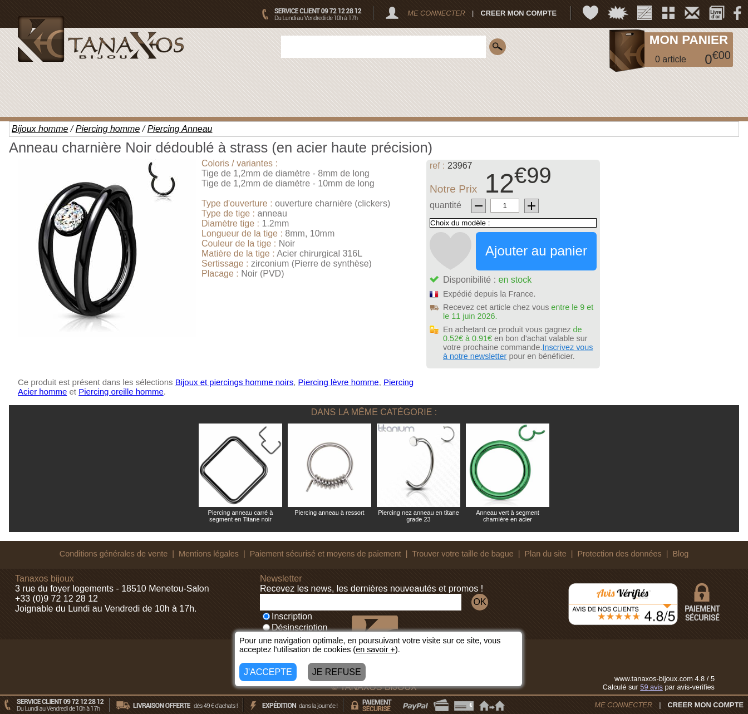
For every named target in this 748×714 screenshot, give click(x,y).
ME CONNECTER (436, 13)
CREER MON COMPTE (518, 13)
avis (651, 687)
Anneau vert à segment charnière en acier (507, 516)
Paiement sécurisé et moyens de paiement (325, 553)
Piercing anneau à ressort (329, 512)
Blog (680, 553)
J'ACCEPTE (268, 672)
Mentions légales (209, 553)
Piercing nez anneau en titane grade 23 (418, 516)
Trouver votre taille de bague (463, 553)
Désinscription (295, 627)
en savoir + (375, 649)
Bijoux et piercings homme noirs (234, 382)
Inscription (287, 616)
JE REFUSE (336, 672)
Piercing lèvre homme (338, 382)
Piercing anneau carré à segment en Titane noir (240, 516)
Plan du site (546, 553)
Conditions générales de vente (114, 553)
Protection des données (619, 553)
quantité (445, 205)
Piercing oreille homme (121, 391)
